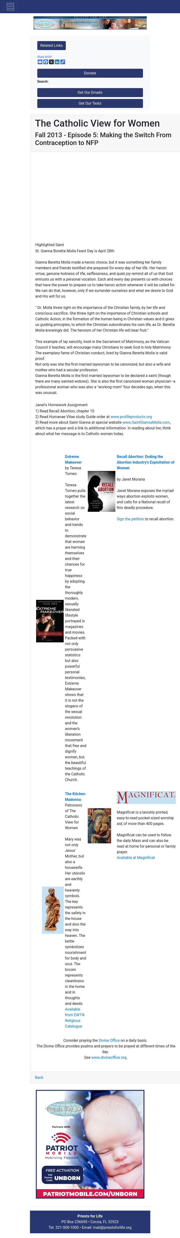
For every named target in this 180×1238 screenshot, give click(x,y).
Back (39, 1077)
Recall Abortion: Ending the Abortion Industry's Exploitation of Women (145, 462)
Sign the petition (131, 519)
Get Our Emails (90, 92)
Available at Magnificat (136, 857)
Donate (90, 73)
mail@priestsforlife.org (112, 1227)
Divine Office (109, 1040)
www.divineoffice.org (109, 1057)
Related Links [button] (51, 45)
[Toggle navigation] (10, 6)
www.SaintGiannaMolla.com (146, 422)
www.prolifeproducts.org (131, 416)
